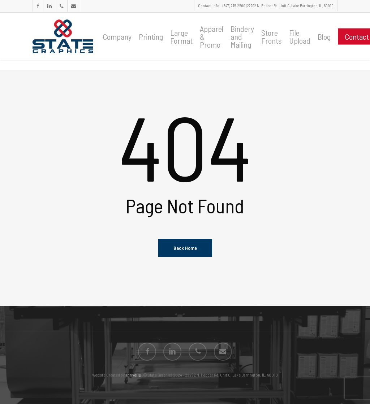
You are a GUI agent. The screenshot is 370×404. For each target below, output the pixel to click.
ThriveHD (133, 374)
